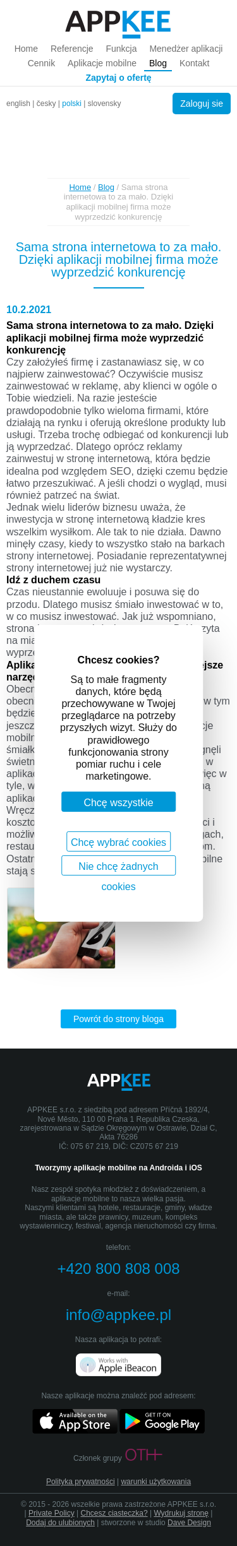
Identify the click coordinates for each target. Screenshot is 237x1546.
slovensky (104, 103)
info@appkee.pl (118, 1314)
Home (26, 49)
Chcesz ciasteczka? (114, 1513)
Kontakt (194, 63)
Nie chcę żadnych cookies (118, 867)
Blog (158, 63)
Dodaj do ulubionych (60, 1522)
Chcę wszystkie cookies (118, 804)
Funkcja (121, 49)
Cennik (42, 63)
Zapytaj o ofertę (118, 78)
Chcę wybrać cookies (118, 841)
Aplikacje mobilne (102, 63)
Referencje (72, 49)
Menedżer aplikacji (185, 49)
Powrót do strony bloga (118, 1019)
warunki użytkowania (156, 1481)
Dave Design (189, 1522)
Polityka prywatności (80, 1481)
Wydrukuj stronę (181, 1513)
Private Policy (51, 1513)
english (18, 103)
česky (46, 103)
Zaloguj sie (201, 103)
